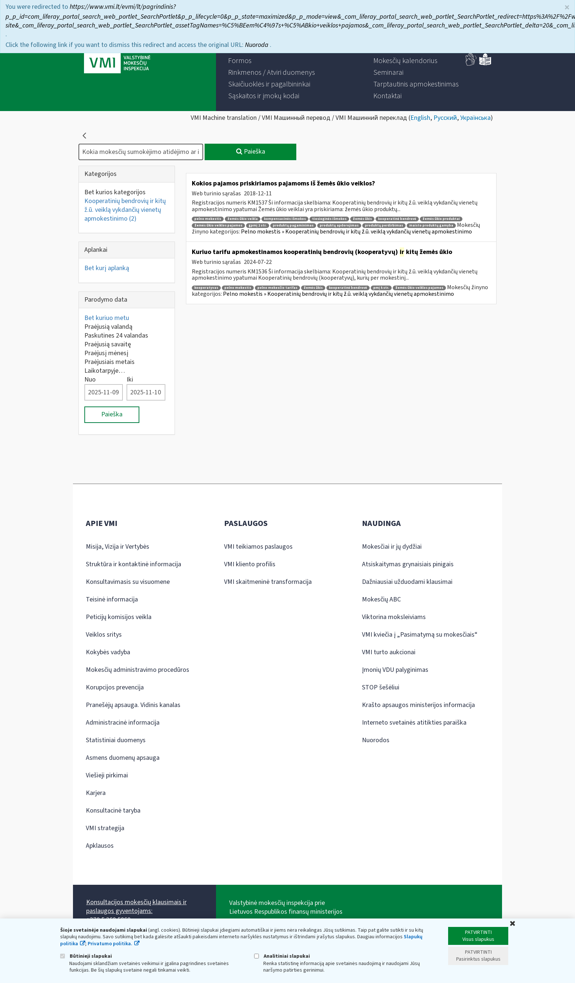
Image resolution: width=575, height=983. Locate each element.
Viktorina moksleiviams (394, 617)
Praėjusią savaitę (107, 344)
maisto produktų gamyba (431, 225)
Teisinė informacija (112, 599)
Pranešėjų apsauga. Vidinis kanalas (133, 705)
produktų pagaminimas (293, 225)
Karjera (96, 793)
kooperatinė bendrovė (397, 219)
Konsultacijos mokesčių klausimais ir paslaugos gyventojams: (136, 907)
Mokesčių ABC (381, 599)
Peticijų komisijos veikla (118, 617)
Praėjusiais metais (109, 362)
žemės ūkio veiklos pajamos (218, 225)
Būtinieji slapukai (86, 956)
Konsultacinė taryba (113, 810)
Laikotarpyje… (104, 370)
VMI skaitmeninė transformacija (268, 581)
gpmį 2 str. (258, 225)
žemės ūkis (362, 219)
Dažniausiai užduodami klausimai (407, 581)
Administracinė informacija (123, 722)
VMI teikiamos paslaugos (258, 546)
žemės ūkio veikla (242, 219)
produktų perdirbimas (384, 225)
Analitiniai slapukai (282, 956)
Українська (475, 117)
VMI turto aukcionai (388, 652)
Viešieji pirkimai (107, 775)
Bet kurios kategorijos (115, 192)
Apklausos (100, 845)
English (420, 117)
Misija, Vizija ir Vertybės (117, 546)
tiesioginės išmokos (329, 219)
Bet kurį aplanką (106, 268)
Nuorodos (375, 740)
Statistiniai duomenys (116, 740)
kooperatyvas (206, 288)
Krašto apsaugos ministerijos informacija (418, 705)
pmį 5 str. (381, 288)
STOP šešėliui (380, 687)
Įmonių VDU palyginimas (395, 669)
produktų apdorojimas (339, 225)
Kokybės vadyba (108, 652)
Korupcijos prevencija (115, 687)
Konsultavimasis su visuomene (128, 581)
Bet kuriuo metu (106, 318)
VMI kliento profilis (249, 564)
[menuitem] (240, 61)
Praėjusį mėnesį (106, 353)
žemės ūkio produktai (441, 219)
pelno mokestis (207, 219)
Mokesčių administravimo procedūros (137, 669)
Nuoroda (257, 42)
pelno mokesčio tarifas (277, 288)
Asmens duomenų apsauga (123, 757)
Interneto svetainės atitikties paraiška (414, 722)
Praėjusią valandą (108, 326)
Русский (445, 117)
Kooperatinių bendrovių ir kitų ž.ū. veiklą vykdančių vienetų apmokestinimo (125, 209)
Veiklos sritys (104, 634)
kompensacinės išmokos (285, 219)
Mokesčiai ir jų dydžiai (392, 546)
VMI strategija (105, 828)
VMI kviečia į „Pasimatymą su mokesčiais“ (419, 634)
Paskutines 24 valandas (116, 335)
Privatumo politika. (110, 943)
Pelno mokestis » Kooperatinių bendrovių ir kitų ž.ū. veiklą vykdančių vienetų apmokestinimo (356, 232)
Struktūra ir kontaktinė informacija (133, 564)
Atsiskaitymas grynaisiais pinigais (408, 564)
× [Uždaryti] (566, 5)
